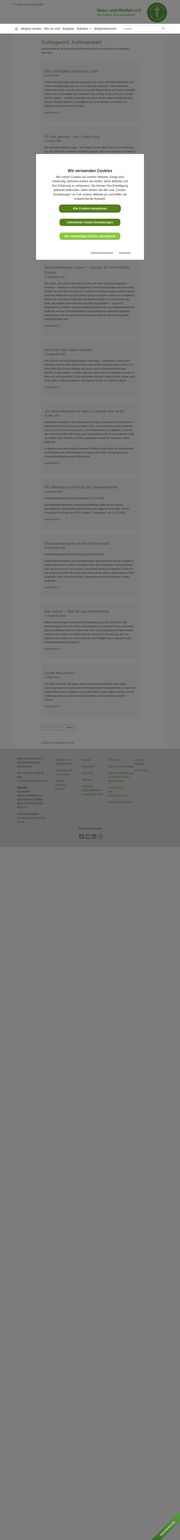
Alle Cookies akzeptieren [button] (90, 208)
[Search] (141, 29)
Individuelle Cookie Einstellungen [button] (90, 222)
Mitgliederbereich (105, 28)
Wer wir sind (52, 28)
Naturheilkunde (167, 1528)
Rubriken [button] (83, 28)
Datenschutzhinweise (102, 253)
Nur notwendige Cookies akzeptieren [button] (90, 236)
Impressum (125, 253)
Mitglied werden (31, 28)
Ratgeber (68, 28)
